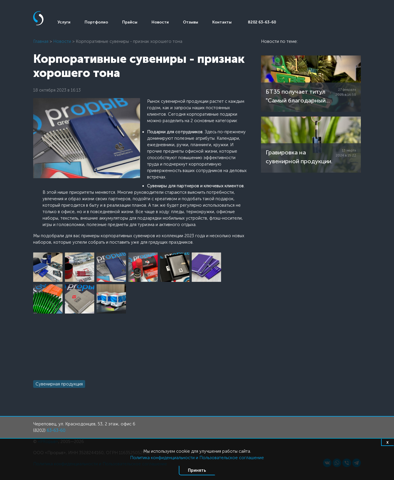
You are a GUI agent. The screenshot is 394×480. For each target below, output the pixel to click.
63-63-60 (56, 430)
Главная (40, 41)
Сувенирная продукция (59, 384)
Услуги (64, 22)
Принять (197, 470)
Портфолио (96, 22)
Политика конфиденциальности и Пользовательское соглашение (197, 457)
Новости (160, 22)
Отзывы (190, 22)
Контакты (222, 22)
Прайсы (129, 22)
